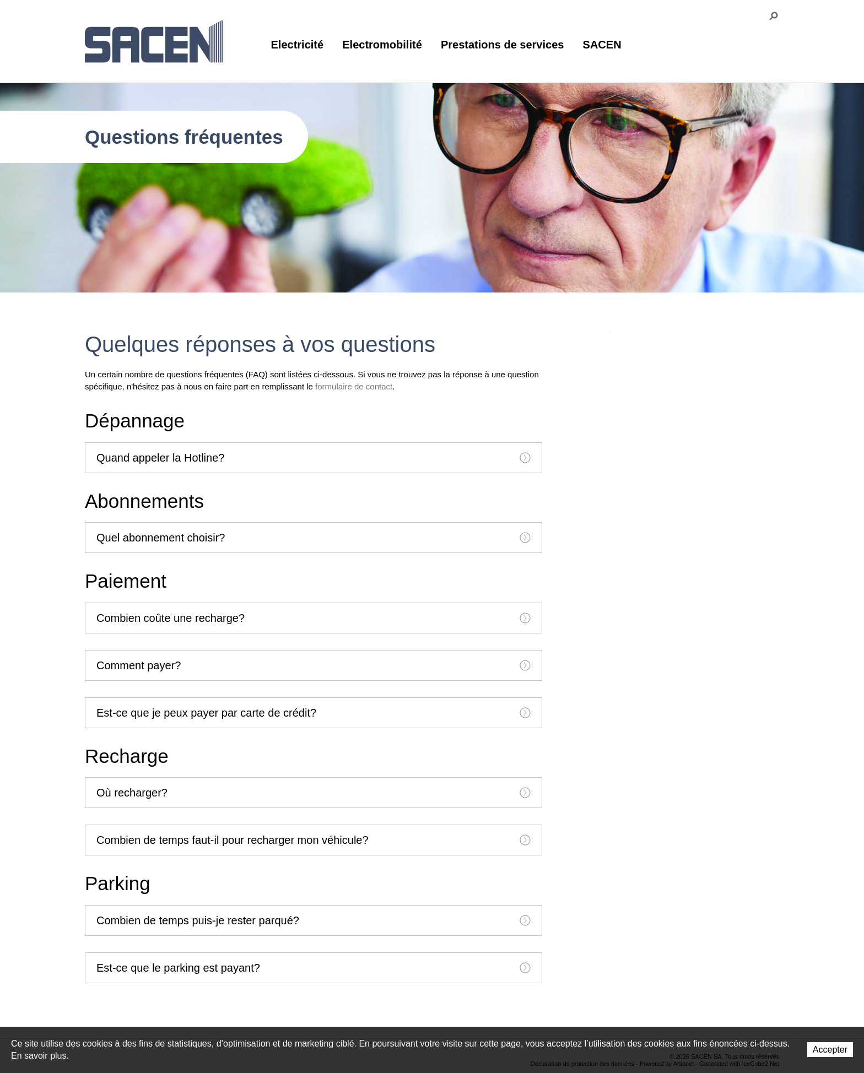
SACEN (602, 45)
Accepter (830, 1049)
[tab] (313, 458)
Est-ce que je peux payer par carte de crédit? (313, 713)
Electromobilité (382, 45)
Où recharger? (313, 793)
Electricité (297, 45)
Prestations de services (502, 45)
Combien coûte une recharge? (313, 618)
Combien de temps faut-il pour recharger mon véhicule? (313, 840)
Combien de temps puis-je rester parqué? (313, 920)
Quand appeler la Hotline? (313, 458)
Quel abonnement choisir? (313, 538)
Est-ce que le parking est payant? (313, 968)
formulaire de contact (353, 386)
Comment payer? (313, 665)
